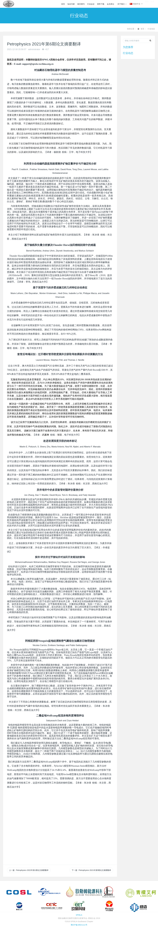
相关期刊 (81, 4)
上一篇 (28, 870)
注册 (152, 4)
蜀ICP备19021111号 (79, 925)
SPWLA (79, 915)
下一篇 (91, 870)
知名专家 (71, 4)
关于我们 (121, 4)
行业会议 (90, 4)
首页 (63, 4)
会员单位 (110, 4)
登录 (147, 4)
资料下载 (100, 4)
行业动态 (151, 29)
